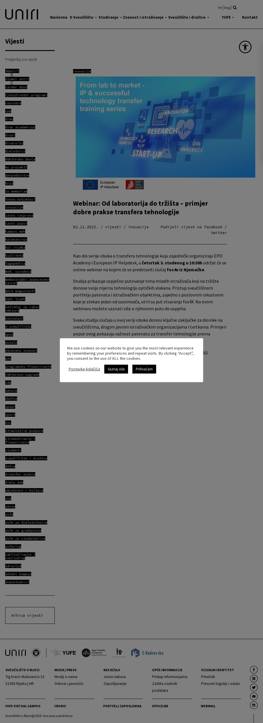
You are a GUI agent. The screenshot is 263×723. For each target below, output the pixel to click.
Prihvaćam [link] (144, 369)
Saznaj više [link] (116, 369)
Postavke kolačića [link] (84, 369)
